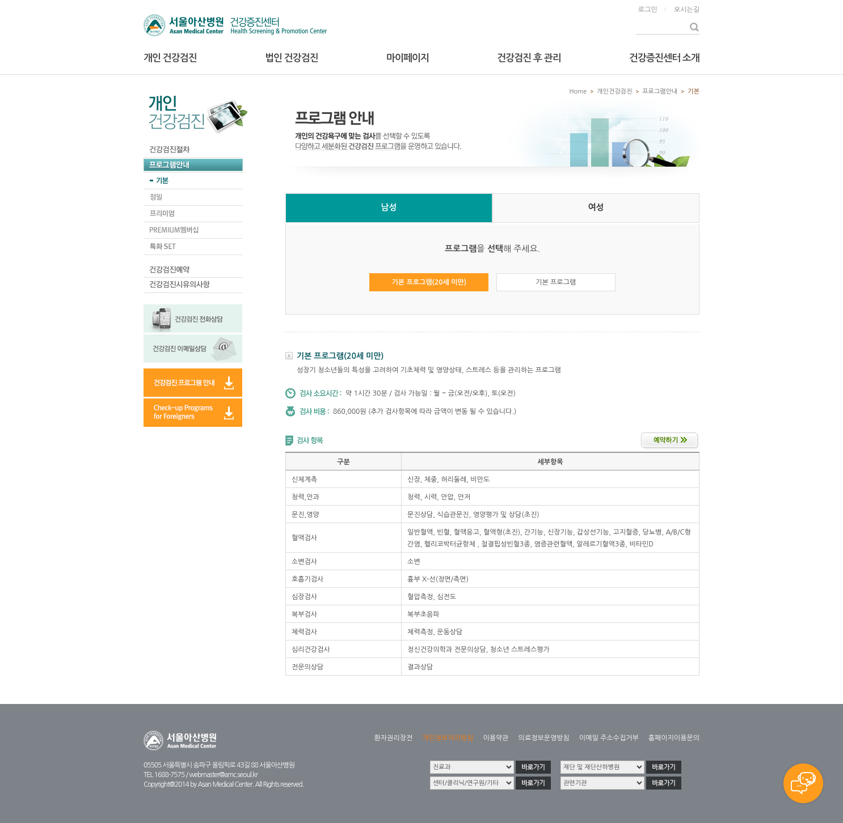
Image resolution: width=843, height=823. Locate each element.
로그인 (647, 9)
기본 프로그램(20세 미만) (429, 282)
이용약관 (495, 738)
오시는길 (686, 9)
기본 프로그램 (556, 282)
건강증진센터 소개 (664, 58)
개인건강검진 (614, 91)
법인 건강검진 (291, 58)
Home (578, 91)
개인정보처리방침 (447, 738)
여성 (596, 207)
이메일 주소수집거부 (609, 738)
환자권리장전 (393, 738)
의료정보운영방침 (544, 738)
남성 (389, 207)
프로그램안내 (659, 91)
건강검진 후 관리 (528, 58)
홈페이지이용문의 (673, 738)
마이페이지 (407, 58)
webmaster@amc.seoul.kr (223, 774)
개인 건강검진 (170, 58)
